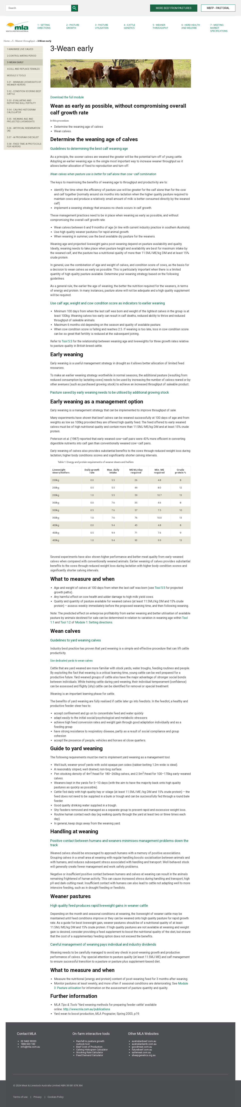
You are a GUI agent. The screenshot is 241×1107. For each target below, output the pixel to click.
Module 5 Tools (16, 75)
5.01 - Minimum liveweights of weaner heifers (24, 83)
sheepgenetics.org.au (144, 1055)
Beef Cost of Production (89, 1046)
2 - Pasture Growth (72, 26)
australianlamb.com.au (144, 1044)
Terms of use (20, 1097)
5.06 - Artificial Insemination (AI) (23, 129)
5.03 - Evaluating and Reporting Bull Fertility (21, 101)
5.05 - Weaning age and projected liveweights (20, 120)
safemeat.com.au (141, 1052)
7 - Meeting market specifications (219, 28)
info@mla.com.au (30, 1046)
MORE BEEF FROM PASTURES (173, 8)
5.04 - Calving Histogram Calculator (21, 111)
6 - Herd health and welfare (191, 26)
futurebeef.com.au (142, 1049)
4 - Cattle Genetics (129, 26)
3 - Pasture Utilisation (101, 26)
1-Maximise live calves (20, 49)
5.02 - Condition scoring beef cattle (24, 92)
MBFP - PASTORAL (218, 8)
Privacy (38, 1097)
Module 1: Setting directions (93, 622)
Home (7, 40)
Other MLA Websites (143, 1034)
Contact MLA (26, 1034)
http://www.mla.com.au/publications (86, 1009)
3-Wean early (15, 62)
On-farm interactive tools (91, 1034)
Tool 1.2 (65, 622)
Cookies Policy (56, 1097)
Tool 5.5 (67, 341)
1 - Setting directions (43, 26)
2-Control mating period (21, 55)
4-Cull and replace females (23, 69)
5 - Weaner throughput (160, 26)
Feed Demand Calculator (89, 1055)
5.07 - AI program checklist (23, 137)
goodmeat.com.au (142, 1046)
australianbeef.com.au (144, 1041)
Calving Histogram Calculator (92, 1049)
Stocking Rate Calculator (89, 1052)
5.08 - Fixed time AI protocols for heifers (24, 145)
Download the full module (67, 97)
